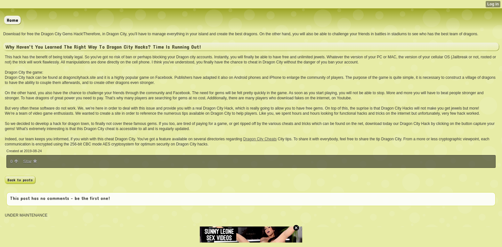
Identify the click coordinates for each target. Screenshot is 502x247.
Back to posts (20, 179)
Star (30, 161)
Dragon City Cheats (260, 139)
